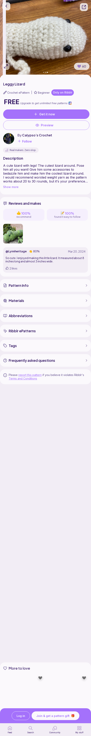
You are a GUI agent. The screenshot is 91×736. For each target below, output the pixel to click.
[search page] (30, 730)
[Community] (54, 730)
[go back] (6, 6)
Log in (21, 715)
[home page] (10, 730)
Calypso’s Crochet (37, 135)
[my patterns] (79, 730)
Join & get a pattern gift (55, 715)
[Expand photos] (5, 66)
